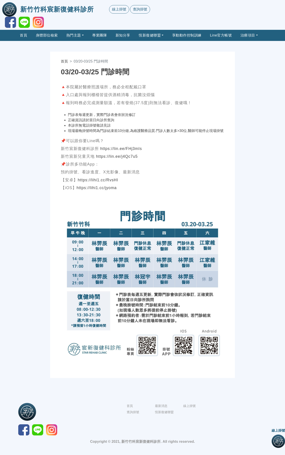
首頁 (23, 35)
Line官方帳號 (221, 35)
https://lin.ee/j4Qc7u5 (117, 156)
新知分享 (123, 35)
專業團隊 (99, 35)
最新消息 (161, 406)
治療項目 (247, 35)
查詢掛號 (140, 9)
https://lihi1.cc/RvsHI (98, 180)
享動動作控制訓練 (187, 35)
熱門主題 (73, 35)
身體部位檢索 (47, 35)
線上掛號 (119, 9)
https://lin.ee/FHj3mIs (121, 148)
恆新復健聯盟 (150, 35)
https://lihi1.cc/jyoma (97, 188)
